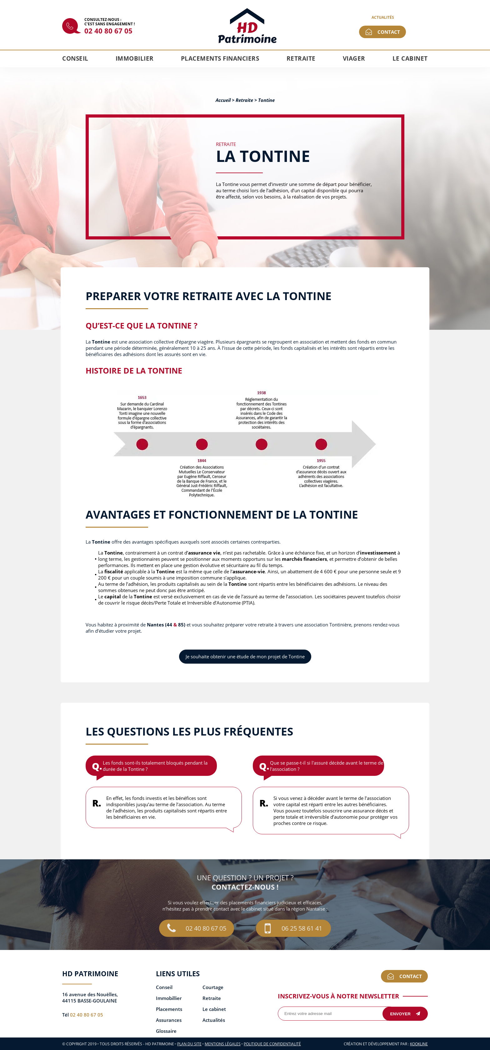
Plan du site (189, 1044)
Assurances (169, 1020)
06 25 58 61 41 (293, 928)
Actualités (383, 17)
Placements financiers (220, 58)
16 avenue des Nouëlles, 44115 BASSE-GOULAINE (90, 997)
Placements (169, 1009)
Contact (389, 32)
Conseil (75, 58)
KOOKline (419, 1044)
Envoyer (405, 1013)
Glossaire (166, 1031)
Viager (354, 58)
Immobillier (169, 998)
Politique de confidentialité (272, 1044)
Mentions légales (223, 1044)
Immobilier (135, 58)
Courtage (212, 987)
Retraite (301, 58)
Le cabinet (410, 58)
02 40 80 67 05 (108, 30)
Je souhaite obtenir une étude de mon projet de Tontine (245, 656)
